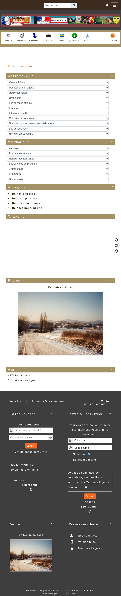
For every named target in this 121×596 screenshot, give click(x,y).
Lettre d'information (90, 414)
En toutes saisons (60, 287)
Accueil (36, 401)
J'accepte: (76, 487)
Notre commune (61, 76)
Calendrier (61, 216)
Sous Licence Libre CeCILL (79, 590)
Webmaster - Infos (90, 524)
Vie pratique (61, 142)
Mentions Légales (89, 548)
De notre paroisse (22, 198)
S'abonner (80, 454)
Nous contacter (88, 535)
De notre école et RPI (25, 193)
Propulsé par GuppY (37, 590)
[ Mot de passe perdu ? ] (31, 452)
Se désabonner (83, 459)
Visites (61, 370)
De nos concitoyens (23, 203)
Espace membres (31, 414)
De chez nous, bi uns (24, 208)
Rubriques (61, 187)
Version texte (86, 542)
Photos (61, 280)
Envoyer (31, 445)
